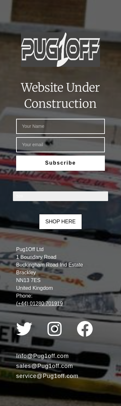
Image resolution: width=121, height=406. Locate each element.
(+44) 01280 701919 (39, 303)
